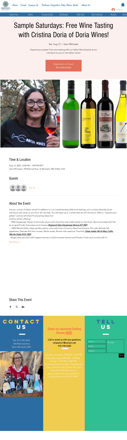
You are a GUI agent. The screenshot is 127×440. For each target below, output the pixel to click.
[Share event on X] (16, 307)
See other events (63, 67)
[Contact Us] (33, 5)
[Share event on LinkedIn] (23, 307)
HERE (69, 333)
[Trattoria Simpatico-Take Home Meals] (59, 5)
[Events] (23, 5)
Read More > (15, 242)
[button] (122, 4)
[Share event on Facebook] (10, 307)
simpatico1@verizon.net (64, 342)
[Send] (121, 356)
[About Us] (85, 5)
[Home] (15, 5)
